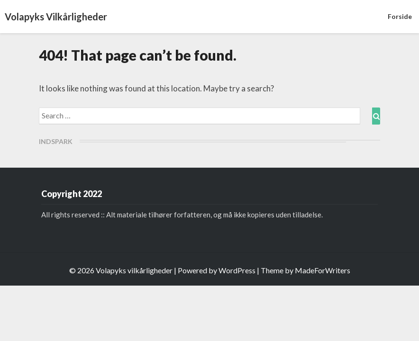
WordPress (237, 270)
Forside (400, 16)
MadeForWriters (322, 270)
